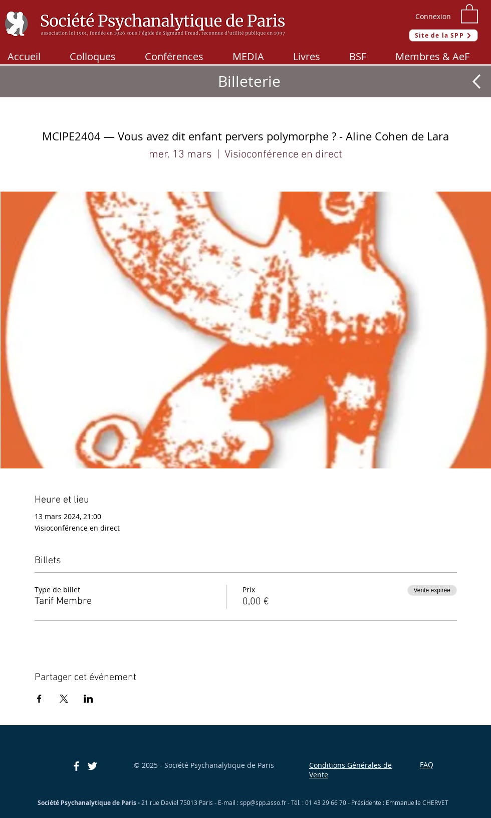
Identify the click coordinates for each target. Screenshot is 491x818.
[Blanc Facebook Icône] (76, 766)
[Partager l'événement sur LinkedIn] (88, 699)
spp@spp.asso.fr (263, 802)
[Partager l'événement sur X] (64, 699)
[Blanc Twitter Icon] (92, 766)
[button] (469, 13)
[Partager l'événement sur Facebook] (39, 699)
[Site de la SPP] (443, 35)
